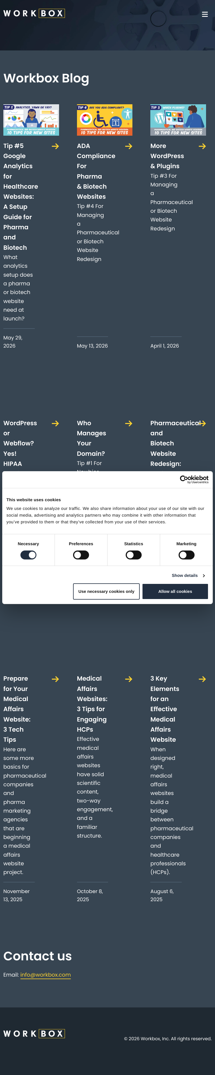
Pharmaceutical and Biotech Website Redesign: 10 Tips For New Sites (166, 459)
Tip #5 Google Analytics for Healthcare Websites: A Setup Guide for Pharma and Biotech (19, 197)
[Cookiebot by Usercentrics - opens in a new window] (184, 479)
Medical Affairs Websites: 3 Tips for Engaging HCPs (92, 704)
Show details (185, 575)
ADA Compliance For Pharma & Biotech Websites (92, 171)
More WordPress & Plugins (166, 156)
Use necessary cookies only (106, 591)
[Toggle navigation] (206, 14)
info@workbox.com (45, 975)
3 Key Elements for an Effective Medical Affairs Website (164, 709)
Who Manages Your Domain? (91, 438)
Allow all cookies (175, 591)
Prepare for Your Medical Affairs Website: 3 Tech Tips (17, 709)
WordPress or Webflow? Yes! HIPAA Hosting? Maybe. (19, 454)
